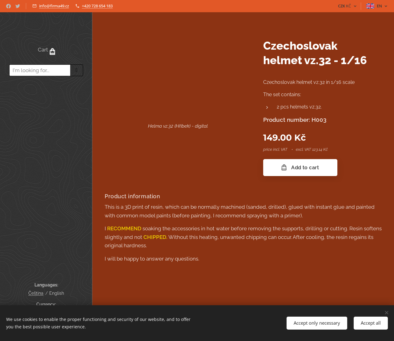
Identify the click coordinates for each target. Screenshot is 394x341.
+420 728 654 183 (97, 6)
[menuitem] (46, 98)
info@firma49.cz (54, 6)
